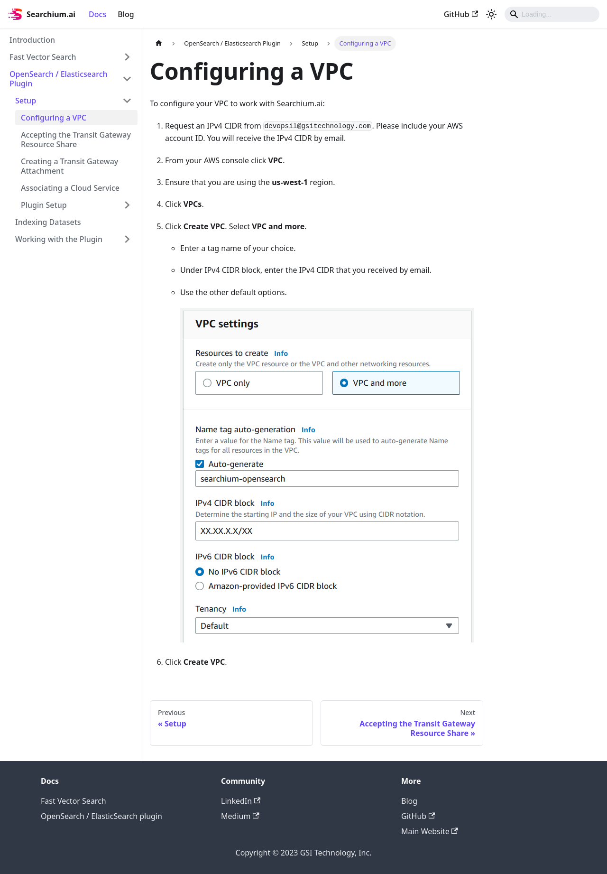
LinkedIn (240, 801)
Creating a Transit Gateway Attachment (69, 166)
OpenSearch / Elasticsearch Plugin (58, 79)
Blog (126, 14)
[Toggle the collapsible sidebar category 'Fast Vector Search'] (127, 57)
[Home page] (159, 43)
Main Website (429, 831)
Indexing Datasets (48, 222)
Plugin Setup (44, 205)
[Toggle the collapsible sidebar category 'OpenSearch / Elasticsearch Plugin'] (127, 78)
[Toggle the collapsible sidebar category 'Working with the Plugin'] (127, 239)
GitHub (461, 14)
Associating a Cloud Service (70, 188)
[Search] (552, 14)
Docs (97, 14)
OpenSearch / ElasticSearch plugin (101, 816)
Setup (25, 100)
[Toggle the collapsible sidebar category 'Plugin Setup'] (127, 205)
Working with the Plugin (58, 239)
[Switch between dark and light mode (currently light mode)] (491, 14)
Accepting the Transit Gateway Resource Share (76, 139)
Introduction (32, 40)
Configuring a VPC (53, 117)
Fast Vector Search (42, 57)
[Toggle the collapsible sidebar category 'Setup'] (127, 100)
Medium (240, 816)
